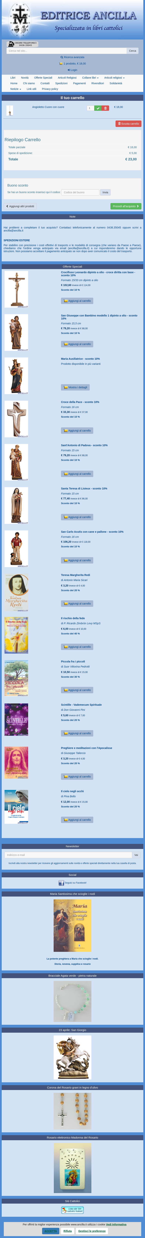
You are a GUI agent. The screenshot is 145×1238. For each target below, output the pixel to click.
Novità (25, 77)
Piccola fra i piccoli (73, 661)
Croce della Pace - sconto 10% (80, 402)
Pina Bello (70, 796)
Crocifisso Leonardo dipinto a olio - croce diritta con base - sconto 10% (98, 274)
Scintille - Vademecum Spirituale (81, 704)
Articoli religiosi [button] (114, 77)
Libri (12, 77)
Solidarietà (116, 83)
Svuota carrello (128, 123)
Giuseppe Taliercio (75, 753)
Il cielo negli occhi (72, 791)
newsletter (32, 863)
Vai (136, 854)
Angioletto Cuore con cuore (48, 106)
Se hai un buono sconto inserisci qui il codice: (34, 192)
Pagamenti (79, 83)
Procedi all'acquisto (126, 206)
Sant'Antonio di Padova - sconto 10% (84, 445)
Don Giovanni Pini (74, 709)
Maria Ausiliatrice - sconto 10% (80, 358)
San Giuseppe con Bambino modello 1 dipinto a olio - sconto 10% (99, 317)
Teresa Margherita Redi (75, 575)
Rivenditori (97, 83)
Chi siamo (29, 83)
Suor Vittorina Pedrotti (77, 666)
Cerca (132, 50)
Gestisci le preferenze (92, 1231)
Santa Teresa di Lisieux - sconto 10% (84, 488)
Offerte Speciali (43, 77)
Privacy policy (50, 88)
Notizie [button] (15, 88)
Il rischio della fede (73, 618)
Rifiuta (67, 1231)
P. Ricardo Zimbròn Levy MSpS (82, 623)
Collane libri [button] (90, 77)
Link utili (31, 88)
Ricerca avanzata (72, 57)
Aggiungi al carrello (77, 301)
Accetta (51, 1231)
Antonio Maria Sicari (75, 580)
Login (72, 69)
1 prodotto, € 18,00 (72, 63)
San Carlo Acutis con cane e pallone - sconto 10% (92, 531)
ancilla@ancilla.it (13, 230)
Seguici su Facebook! (75, 882)
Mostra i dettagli (75, 387)
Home (13, 83)
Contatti (45, 83)
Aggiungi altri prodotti (20, 206)
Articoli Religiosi (67, 77)
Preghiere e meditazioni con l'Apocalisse (86, 747)
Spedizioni (61, 83)
